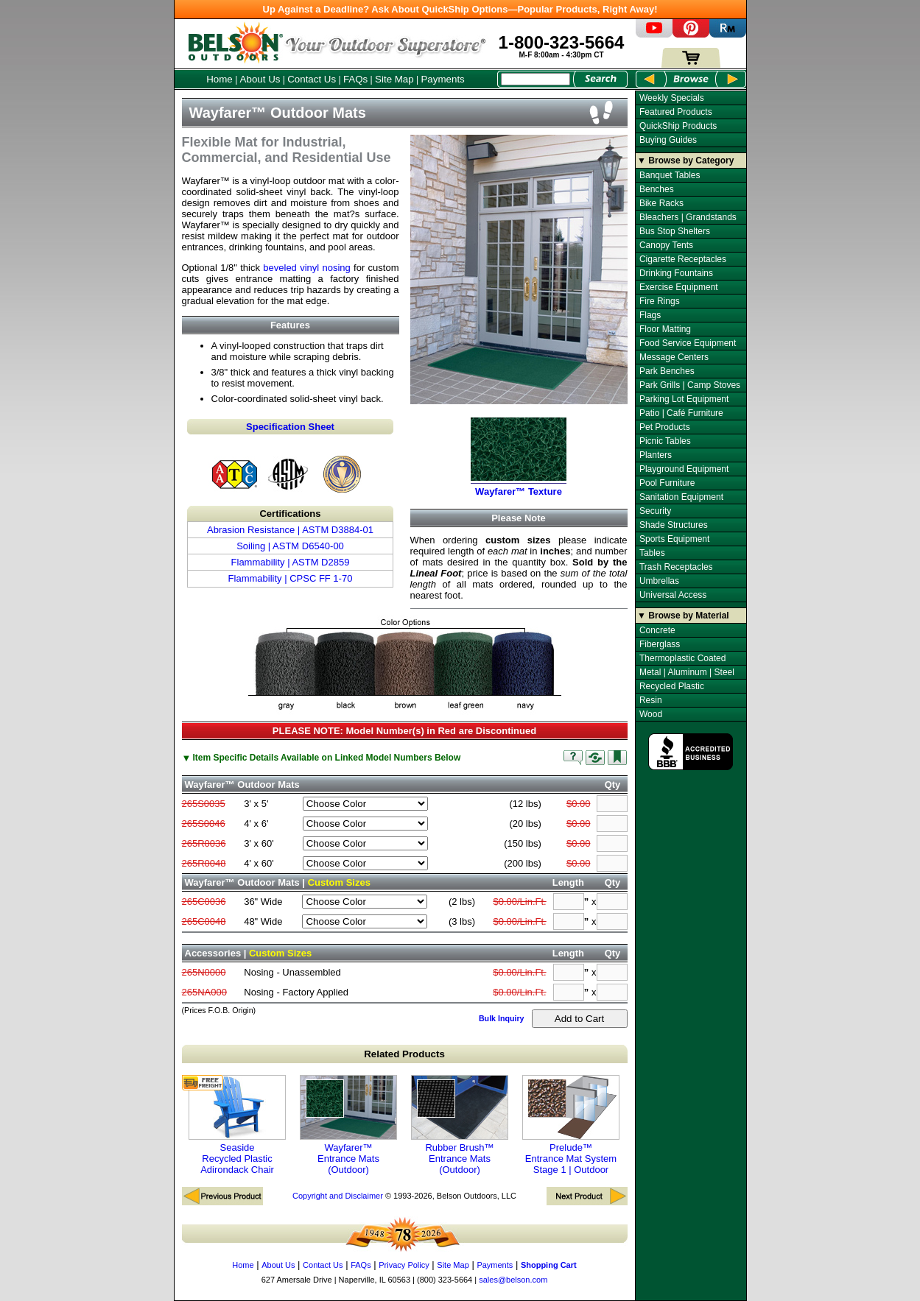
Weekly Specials (671, 98)
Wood (650, 714)
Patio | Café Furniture (681, 413)
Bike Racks (661, 203)
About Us (260, 79)
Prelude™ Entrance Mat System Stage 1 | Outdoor (570, 1125)
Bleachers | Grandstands (688, 217)
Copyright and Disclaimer (337, 1195)
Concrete (657, 630)
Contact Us (311, 79)
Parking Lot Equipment (683, 399)
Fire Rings (659, 301)
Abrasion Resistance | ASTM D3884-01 (290, 529)
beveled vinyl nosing (307, 267)
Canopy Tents (666, 245)
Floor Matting (665, 329)
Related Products (404, 1054)
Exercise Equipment (678, 287)
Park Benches (667, 371)
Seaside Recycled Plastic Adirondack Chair (237, 1125)
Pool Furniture (667, 483)
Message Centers (674, 357)
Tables (652, 553)
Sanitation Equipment (681, 497)
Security (655, 511)
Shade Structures (673, 525)
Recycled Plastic (671, 686)
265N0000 (204, 972)
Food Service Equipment (687, 343)
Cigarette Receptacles (682, 259)
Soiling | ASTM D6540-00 (290, 545)
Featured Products (675, 112)
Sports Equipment (674, 539)
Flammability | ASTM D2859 (290, 562)
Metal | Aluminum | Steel (686, 672)
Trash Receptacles (676, 567)
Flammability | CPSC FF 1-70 (290, 578)
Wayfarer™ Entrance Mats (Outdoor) (348, 1125)
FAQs (355, 79)
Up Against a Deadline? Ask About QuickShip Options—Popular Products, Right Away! (460, 9)
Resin (650, 700)
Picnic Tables (665, 441)
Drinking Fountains (676, 273)
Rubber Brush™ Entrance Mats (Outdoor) (459, 1125)
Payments (442, 79)
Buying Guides (668, 140)
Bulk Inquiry (501, 1018)
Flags (650, 315)
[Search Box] (535, 79)
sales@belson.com (513, 1279)
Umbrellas (659, 581)
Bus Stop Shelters (674, 231)
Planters (655, 455)
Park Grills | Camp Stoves (689, 385)
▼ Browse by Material (683, 615)
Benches (656, 189)
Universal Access (672, 595)
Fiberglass (659, 644)
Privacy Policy (404, 1265)
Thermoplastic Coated (682, 658)
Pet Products (664, 427)
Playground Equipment (683, 469)
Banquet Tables (669, 175)
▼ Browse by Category (685, 160)
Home (219, 79)
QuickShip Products (678, 126)
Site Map (394, 79)
